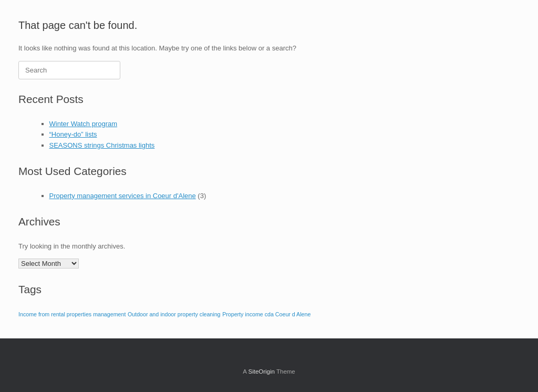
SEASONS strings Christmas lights (102, 145)
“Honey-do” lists (73, 134)
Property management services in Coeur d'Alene (122, 196)
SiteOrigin (261, 371)
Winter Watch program (83, 124)
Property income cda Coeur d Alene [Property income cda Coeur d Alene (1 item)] (266, 314)
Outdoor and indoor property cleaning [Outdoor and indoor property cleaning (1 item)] (174, 314)
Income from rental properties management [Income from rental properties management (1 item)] (72, 314)
